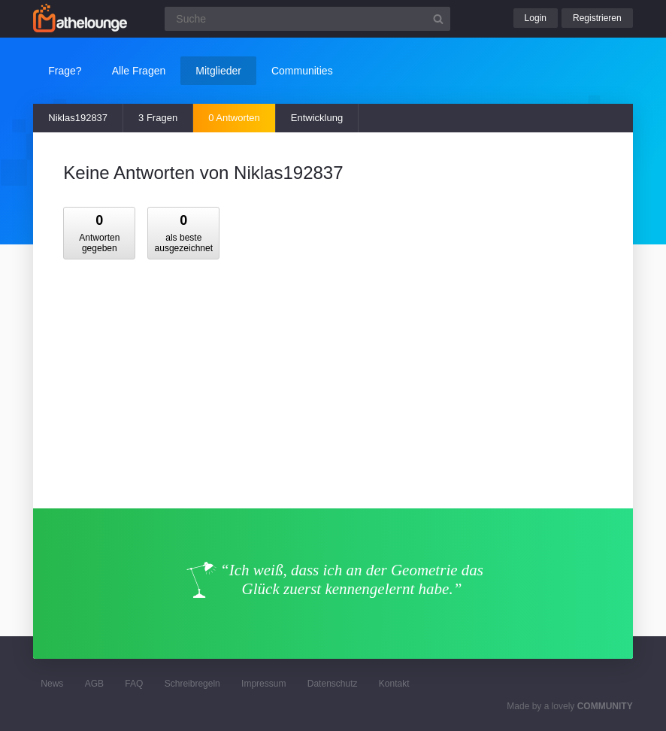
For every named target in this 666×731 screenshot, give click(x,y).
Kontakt (394, 683)
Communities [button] (302, 71)
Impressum (263, 683)
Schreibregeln (192, 683)
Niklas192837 (77, 117)
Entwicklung (317, 117)
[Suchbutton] (438, 19)
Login (535, 18)
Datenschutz (332, 683)
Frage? (64, 71)
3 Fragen (157, 117)
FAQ (134, 683)
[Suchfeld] (307, 19)
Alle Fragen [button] (139, 71)
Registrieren (597, 18)
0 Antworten (234, 117)
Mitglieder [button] (218, 71)
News (52, 683)
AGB (94, 683)
